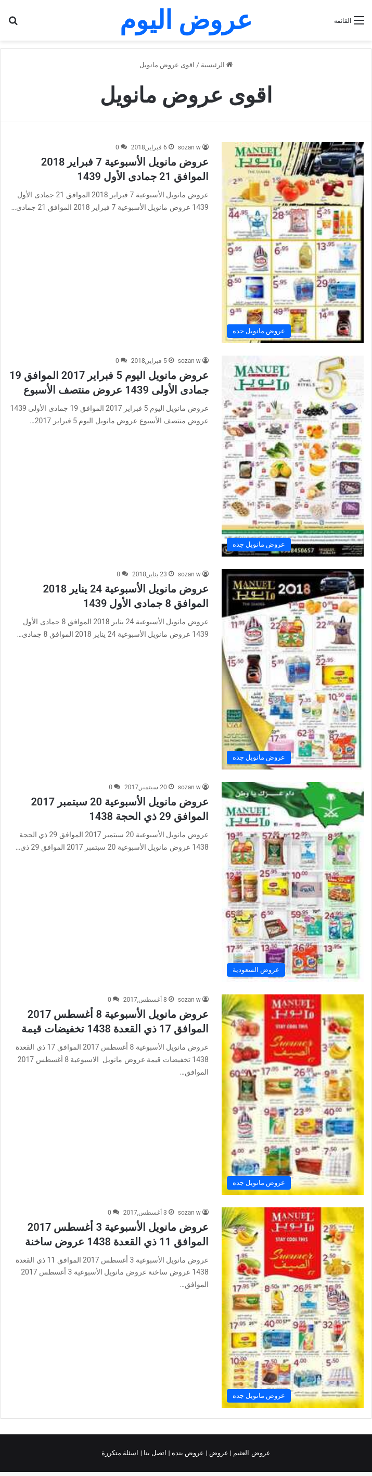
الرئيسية (217, 65)
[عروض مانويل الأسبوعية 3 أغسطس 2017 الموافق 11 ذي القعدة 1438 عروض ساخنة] (293, 1307)
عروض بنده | (187, 1453)
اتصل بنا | (154, 1453)
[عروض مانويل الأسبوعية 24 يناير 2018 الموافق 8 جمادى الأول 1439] (293, 669)
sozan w (189, 147)
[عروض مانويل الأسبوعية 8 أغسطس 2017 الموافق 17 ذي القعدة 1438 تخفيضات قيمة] (293, 1094)
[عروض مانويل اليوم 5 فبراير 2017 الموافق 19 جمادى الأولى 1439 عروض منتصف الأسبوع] (293, 456)
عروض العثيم (251, 1453)
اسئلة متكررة (120, 1453)
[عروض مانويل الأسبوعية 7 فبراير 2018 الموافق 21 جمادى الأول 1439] (293, 242)
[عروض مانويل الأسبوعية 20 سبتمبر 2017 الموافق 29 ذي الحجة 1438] (293, 881)
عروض (219, 1453)
